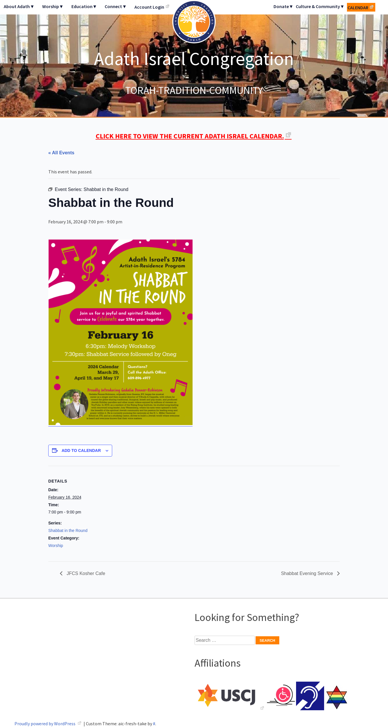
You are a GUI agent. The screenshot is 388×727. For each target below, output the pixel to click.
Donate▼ (283, 6)
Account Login (149, 7)
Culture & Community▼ (320, 6)
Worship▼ (53, 6)
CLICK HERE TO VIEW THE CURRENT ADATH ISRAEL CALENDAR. (190, 135)
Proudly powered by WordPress (45, 723)
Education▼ (84, 6)
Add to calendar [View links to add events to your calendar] (81, 450)
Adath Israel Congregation (194, 58)
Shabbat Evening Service (307, 573)
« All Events (61, 152)
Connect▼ (116, 6)
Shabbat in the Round (67, 530)
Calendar (358, 7)
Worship (55, 545)
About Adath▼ (19, 6)
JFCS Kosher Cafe (85, 573)
